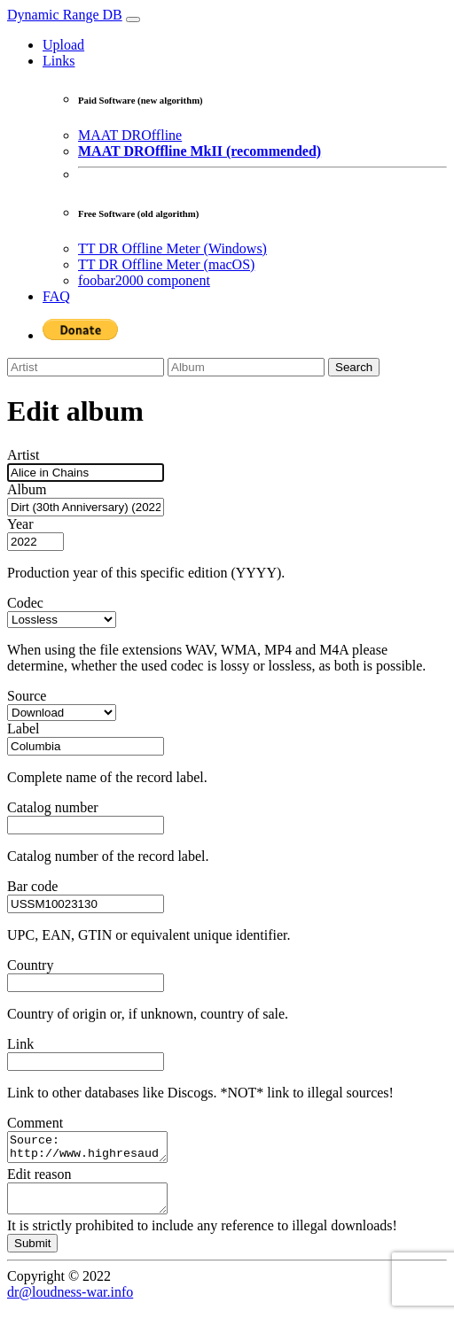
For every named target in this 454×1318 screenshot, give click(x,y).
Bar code (32, 886)
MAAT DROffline (130, 135)
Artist (23, 454)
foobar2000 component (144, 280)
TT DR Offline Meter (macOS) (166, 264)
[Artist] (85, 367)
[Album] (246, 367)
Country (30, 965)
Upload (63, 44)
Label (23, 728)
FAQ (56, 296)
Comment (35, 1122)
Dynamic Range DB (64, 14)
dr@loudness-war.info (70, 1302)
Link (20, 1043)
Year (20, 523)
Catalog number (52, 807)
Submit (32, 1253)
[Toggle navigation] (133, 19)
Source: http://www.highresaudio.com (96, 1149)
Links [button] (58, 60)
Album (26, 489)
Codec (25, 602)
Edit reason (39, 1179)
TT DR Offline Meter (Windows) (172, 248)
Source (26, 695)
